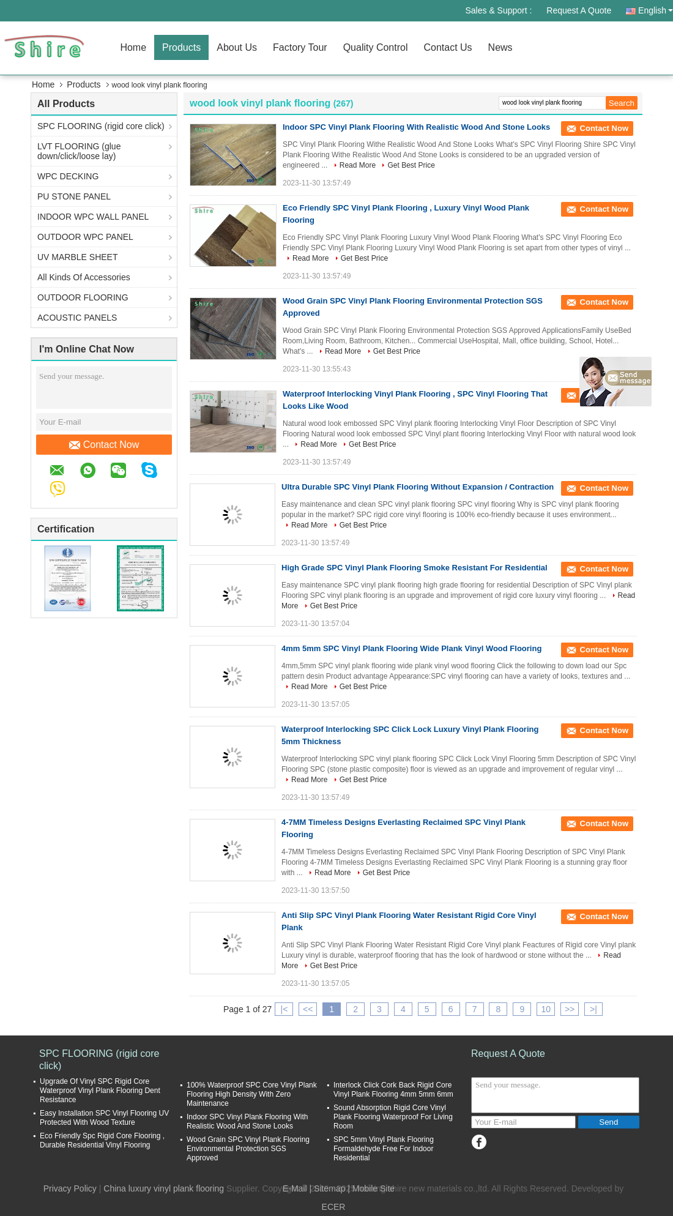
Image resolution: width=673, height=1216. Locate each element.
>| (593, 1009)
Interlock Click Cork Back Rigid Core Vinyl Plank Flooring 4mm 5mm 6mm (393, 1090)
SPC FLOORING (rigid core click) (101, 126)
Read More (358, 165)
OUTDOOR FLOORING (82, 297)
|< (284, 1009)
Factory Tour (300, 47)
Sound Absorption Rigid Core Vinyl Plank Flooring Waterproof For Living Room (393, 1116)
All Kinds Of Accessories (83, 277)
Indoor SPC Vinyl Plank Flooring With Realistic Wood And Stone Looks (416, 127)
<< (308, 1009)
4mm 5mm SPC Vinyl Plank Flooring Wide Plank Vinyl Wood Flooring (411, 648)
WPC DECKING (68, 176)
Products (181, 47)
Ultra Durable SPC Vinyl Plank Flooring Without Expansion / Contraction (417, 486)
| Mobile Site (371, 1188)
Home (133, 47)
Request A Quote (578, 10)
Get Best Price (410, 165)
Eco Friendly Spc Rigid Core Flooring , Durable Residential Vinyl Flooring (102, 1140)
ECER (334, 1207)
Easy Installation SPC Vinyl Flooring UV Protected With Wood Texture (104, 1118)
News (500, 47)
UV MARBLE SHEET (77, 257)
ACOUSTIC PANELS (77, 318)
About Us (237, 47)
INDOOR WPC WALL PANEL (93, 217)
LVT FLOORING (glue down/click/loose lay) (79, 151)
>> (569, 1009)
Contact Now (104, 444)
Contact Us (447, 47)
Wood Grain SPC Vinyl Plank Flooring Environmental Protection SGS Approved (248, 1148)
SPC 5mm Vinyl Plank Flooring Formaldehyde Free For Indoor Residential (383, 1148)
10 (546, 1009)
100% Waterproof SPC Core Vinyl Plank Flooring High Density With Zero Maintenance (252, 1094)
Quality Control (375, 47)
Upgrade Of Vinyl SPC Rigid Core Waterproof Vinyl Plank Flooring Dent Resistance (100, 1090)
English (655, 10)
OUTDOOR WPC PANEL (85, 237)
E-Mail (295, 1188)
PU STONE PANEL (74, 196)
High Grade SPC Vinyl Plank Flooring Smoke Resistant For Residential (414, 567)
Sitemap (329, 1188)
